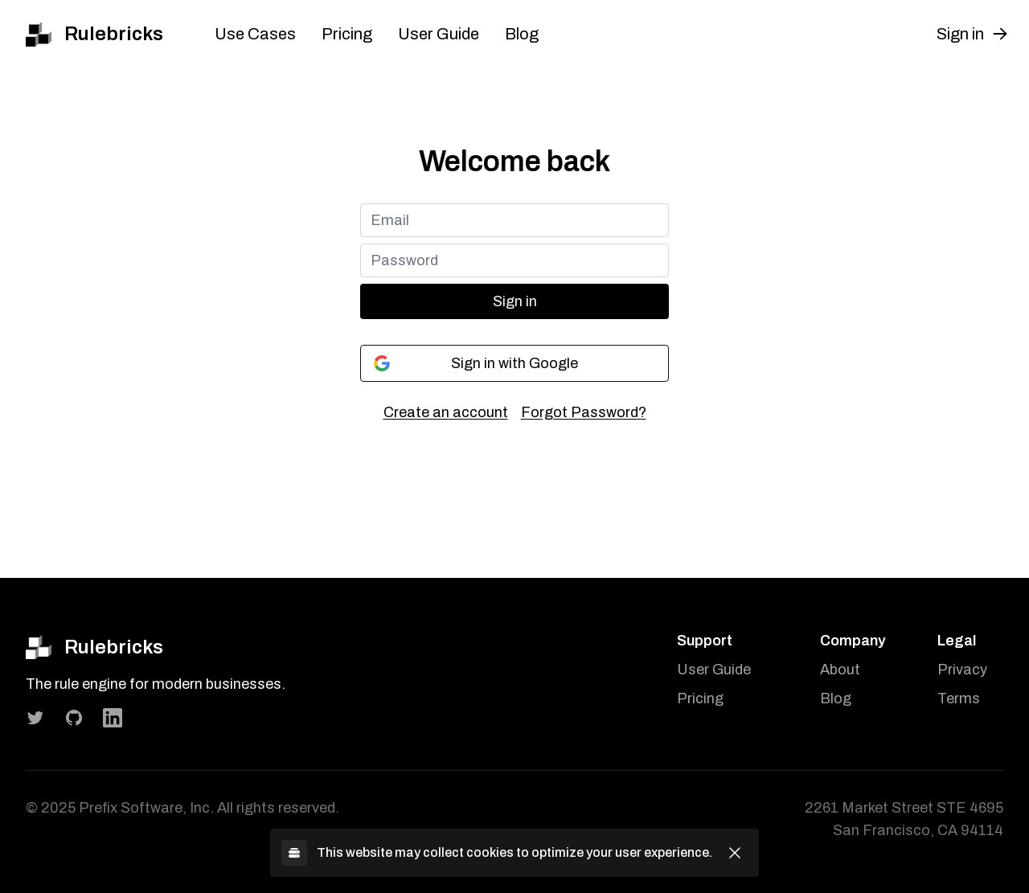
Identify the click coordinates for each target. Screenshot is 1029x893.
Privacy (962, 670)
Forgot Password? (583, 412)
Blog (522, 34)
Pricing (347, 34)
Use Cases (255, 34)
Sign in (515, 301)
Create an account (445, 412)
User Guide (438, 34)
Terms (958, 698)
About (840, 670)
